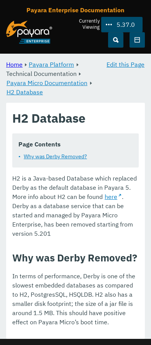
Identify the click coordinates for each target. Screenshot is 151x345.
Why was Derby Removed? (55, 156)
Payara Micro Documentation (47, 83)
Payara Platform (51, 64)
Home (14, 64)
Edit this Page (125, 64)
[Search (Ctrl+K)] (115, 40)
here (111, 196)
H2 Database (25, 92)
